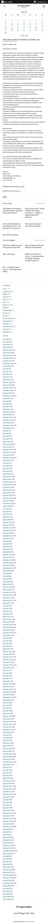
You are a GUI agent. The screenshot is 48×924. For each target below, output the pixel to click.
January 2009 (7, 872)
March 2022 (6, 474)
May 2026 (6, 342)
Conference (6, 291)
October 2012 (7, 759)
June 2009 (6, 859)
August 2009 (7, 853)
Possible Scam (7, 310)
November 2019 (8, 530)
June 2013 (6, 738)
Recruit (5, 313)
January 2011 (7, 816)
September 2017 (8, 600)
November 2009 (8, 845)
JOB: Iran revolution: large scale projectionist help (12, 246)
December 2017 (8, 592)
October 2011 (7, 791)
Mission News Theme (18, 921)
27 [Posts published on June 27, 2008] (30, 30)
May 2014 (6, 708)
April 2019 (6, 549)
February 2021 (7, 490)
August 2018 (7, 571)
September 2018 (8, 568)
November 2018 (8, 563)
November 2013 (8, 724)
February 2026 (7, 350)
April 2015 (6, 678)
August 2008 (7, 886)
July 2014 (6, 703)
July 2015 (6, 670)
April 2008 (6, 896)
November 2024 (8, 390)
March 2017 (6, 616)
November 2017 (8, 595)
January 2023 (7, 447)
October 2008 (7, 880)
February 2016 (7, 651)
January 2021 (7, 493)
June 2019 (6, 544)
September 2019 (8, 536)
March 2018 (6, 584)
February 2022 (7, 476)
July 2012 (6, 767)
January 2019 (7, 557)
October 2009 (7, 848)
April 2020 (6, 517)
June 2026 (6, 339)
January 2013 (7, 751)
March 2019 (6, 552)
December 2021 (8, 482)
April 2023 (6, 439)
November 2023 (8, 420)
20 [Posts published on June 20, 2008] (30, 27)
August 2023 (7, 428)
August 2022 (7, 460)
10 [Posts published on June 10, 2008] (12, 24)
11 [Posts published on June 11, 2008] (18, 24)
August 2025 (7, 366)
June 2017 (6, 608)
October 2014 (7, 694)
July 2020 (6, 509)
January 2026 (7, 353)
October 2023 (7, 423)
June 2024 (6, 401)
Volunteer (6, 329)
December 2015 (8, 657)
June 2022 (6, 466)
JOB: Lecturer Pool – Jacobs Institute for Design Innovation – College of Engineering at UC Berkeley (35, 212)
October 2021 (7, 487)
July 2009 (6, 856)
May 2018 (6, 579)
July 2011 (6, 800)
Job (4, 302)
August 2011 (7, 797)
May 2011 (6, 805)
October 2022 (7, 455)
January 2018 (7, 589)
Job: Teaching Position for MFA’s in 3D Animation (34, 246)
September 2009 (8, 851)
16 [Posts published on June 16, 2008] (6, 27)
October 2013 (7, 727)
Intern (5, 299)
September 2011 (8, 794)
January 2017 (7, 622)
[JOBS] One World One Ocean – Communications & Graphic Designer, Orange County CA (34, 257)
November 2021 (8, 484)
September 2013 (8, 729)
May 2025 (6, 374)
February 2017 (7, 619)
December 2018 (8, 560)
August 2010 (7, 829)
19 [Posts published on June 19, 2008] (24, 27)
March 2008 (6, 899)
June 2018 (6, 576)
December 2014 (8, 689)
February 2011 (7, 813)
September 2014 (8, 697)
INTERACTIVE (42, 2)
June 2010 (6, 835)
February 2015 (7, 684)
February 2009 (7, 870)
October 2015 (7, 662)
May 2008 (6, 894)
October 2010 (7, 824)
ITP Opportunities (24, 6)
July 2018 (6, 573)
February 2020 (7, 522)
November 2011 (8, 789)
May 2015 (6, 676)
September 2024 (8, 396)
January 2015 (7, 686)
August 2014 (7, 700)
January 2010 (7, 843)
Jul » (26, 35)
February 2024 (7, 412)
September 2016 (8, 633)
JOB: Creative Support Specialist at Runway (33, 225)
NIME (4, 307)
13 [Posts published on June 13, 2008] (30, 24)
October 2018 (7, 565)
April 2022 (6, 471)
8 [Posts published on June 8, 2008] (42, 21)
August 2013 (7, 732)
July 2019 (6, 541)
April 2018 (6, 581)
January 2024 (7, 414)
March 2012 (6, 778)
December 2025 (8, 355)
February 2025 (7, 382)
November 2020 (8, 498)
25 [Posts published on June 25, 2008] (18, 30)
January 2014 (7, 719)
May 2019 (6, 546)
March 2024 (6, 409)
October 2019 (7, 533)
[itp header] (24, 2)
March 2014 (6, 713)
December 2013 (8, 721)
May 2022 (6, 468)
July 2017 (6, 606)
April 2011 (6, 808)
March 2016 (6, 649)
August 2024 (7, 398)
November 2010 (8, 821)
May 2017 (6, 611)
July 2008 (6, 888)
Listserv (5, 305)
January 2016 (7, 654)
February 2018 (7, 587)
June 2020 (6, 511)
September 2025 (8, 363)
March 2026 (6, 347)
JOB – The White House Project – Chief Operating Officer (12, 269)
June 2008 (6, 891)
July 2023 (6, 431)
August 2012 (7, 764)
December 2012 (8, 754)
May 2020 (6, 514)
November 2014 (8, 692)
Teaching (6, 324)
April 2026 (6, 344)
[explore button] (35, 2)
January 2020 (7, 525)
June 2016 (6, 641)
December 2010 (8, 818)
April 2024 (6, 406)
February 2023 (7, 444)
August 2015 (7, 668)
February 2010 (7, 840)
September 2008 (8, 883)
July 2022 (6, 463)
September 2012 (8, 762)
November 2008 (8, 878)
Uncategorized (7, 326)
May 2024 (6, 404)
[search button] (4, 6)
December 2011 (8, 786)
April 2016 (6, 646)
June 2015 (6, 673)
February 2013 (7, 748)
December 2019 (8, 528)
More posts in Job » (40, 203)
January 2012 (7, 783)
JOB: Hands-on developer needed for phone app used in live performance (12, 210)
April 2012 (6, 775)
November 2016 (8, 627)
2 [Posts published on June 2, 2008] (5, 21)
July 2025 (6, 369)
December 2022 (8, 449)
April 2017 (6, 614)
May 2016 (6, 643)
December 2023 (8, 417)
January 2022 (7, 479)
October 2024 (7, 393)
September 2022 (8, 458)
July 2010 (6, 832)
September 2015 (8, 665)
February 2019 (7, 554)
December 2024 (8, 388)
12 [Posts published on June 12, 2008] (24, 24)
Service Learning (8, 318)
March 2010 (6, 837)
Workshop (6, 332)
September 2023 (8, 425)
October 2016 (7, 630)
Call (4, 289)
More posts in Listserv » (39, 240)
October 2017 (7, 598)
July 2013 (6, 735)
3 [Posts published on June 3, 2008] (11, 21)
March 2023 (6, 441)
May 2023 (6, 436)
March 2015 (6, 681)
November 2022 (8, 452)
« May (22, 35)
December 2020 (8, 495)
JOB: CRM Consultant (10, 235)
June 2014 (6, 705)
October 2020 (7, 501)
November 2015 (8, 659)
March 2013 (6, 746)
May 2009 (6, 861)
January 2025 (7, 385)
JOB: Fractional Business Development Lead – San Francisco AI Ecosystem (12, 226)
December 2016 (8, 624)
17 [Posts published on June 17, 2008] (12, 27)
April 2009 (6, 864)
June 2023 (6, 433)
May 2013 (6, 740)
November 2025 (8, 358)
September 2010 (8, 826)
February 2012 (7, 781)
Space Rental (7, 321)
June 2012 (6, 770)
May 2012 (6, 773)
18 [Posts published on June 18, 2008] (18, 27)
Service (5, 316)
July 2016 (6, 638)
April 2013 (6, 743)
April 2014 (6, 711)
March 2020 (6, 519)
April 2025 (6, 377)
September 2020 (8, 503)
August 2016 (7, 635)
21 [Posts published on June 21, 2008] (36, 27)
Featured (5, 297)
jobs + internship (9, 254)
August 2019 (7, 538)
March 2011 (6, 810)
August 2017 (7, 603)
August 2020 (7, 506)
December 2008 (8, 875)
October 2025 (7, 361)
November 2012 (8, 756)
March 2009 (6, 867)
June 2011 (6, 802)
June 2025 (6, 371)
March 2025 (6, 379)
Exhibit (5, 294)
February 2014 (7, 716)
